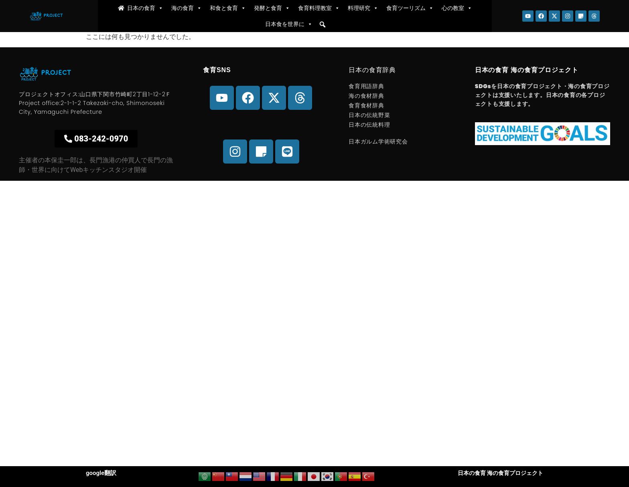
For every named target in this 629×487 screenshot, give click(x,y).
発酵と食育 (272, 8)
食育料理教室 (319, 8)
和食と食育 (228, 8)
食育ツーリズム (410, 8)
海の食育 (186, 8)
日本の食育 (145, 8)
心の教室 (457, 8)
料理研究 (363, 8)
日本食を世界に (288, 24)
